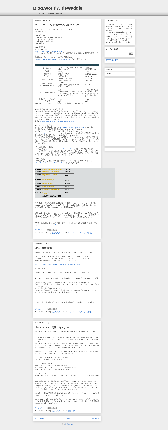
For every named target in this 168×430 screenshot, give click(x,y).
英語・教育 (71, 411)
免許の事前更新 (43, 248)
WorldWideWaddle (55, 13)
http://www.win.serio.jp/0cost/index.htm (71, 127)
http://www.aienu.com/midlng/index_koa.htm (59, 149)
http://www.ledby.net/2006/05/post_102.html (48, 51)
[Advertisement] (119, 111)
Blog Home (40, 13)
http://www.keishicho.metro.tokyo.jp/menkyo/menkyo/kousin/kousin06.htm (58, 264)
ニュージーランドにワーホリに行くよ (80, 233)
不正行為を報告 (112, 60)
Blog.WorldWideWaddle (57, 8)
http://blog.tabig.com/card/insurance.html (48, 133)
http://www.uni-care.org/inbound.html (46, 225)
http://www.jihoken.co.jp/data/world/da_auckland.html (53, 59)
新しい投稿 (39, 418)
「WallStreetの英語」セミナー (52, 327)
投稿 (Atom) (69, 424)
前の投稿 (95, 418)
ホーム (68, 418)
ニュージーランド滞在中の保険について (57, 25)
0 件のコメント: (40, 230)
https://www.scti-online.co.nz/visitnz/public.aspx (51, 163)
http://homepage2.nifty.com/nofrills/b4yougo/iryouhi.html (56, 121)
